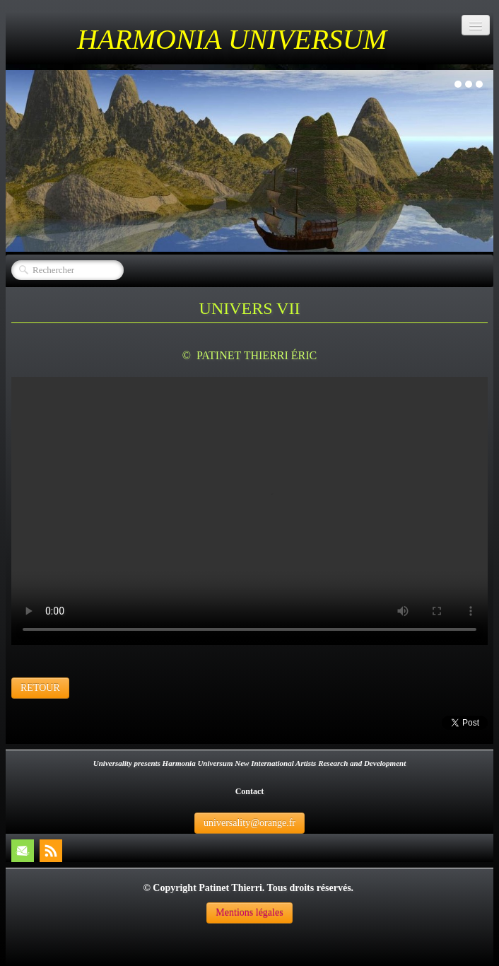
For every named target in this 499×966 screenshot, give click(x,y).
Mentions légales (249, 912)
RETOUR (40, 687)
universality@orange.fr (249, 822)
